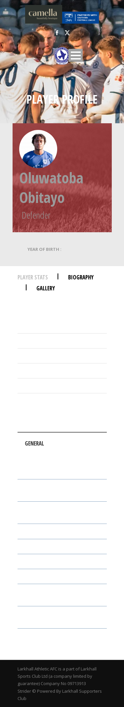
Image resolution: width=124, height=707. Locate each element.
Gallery (45, 288)
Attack (77, 454)
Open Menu (75, 55)
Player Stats (33, 277)
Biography (81, 277)
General (34, 443)
